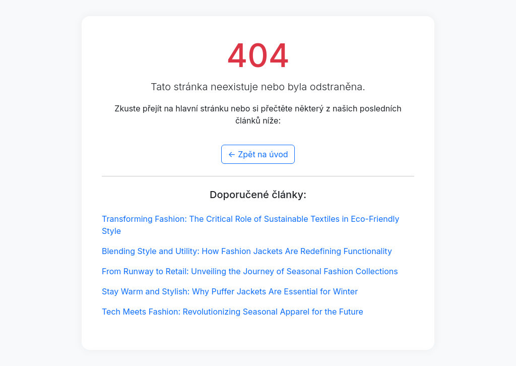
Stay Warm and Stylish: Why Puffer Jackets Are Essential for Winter (230, 291)
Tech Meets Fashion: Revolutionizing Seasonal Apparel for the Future (232, 312)
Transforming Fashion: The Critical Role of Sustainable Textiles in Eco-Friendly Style (251, 225)
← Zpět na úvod (258, 154)
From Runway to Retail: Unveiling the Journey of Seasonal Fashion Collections (250, 271)
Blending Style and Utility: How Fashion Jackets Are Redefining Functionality (247, 251)
